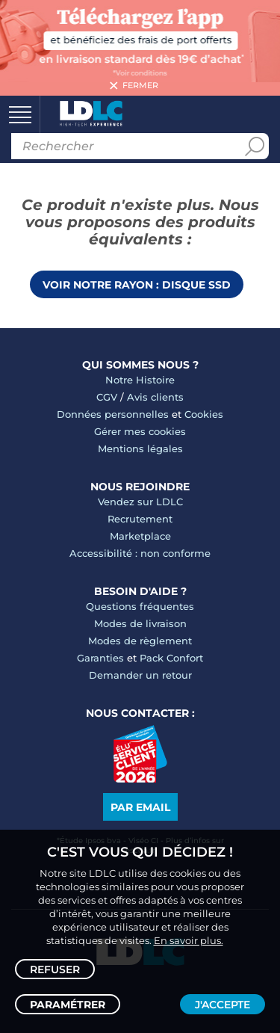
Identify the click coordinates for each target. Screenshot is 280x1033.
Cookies (203, 414)
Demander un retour (140, 675)
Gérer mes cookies (140, 431)
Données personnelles (113, 414)
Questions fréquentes (140, 606)
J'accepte (222, 1004)
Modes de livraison (140, 623)
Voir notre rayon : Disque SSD (137, 285)
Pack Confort (171, 658)
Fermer (140, 86)
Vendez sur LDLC (140, 502)
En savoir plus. (188, 940)
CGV (106, 397)
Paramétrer (67, 1004)
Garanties (100, 658)
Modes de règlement (140, 641)
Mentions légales (140, 448)
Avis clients (155, 397)
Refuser (55, 969)
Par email (140, 807)
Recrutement (140, 519)
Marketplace (140, 536)
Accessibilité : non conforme (140, 553)
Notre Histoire (140, 380)
